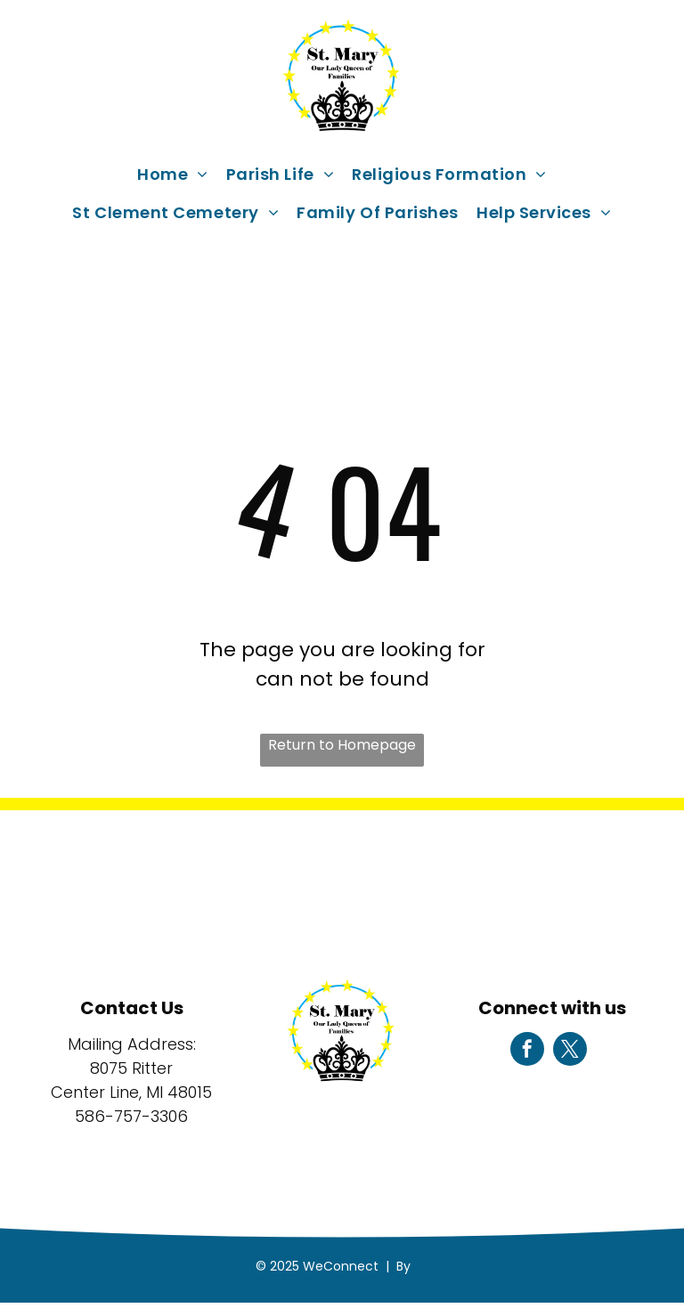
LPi (421, 1266)
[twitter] (570, 1051)
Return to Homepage (342, 745)
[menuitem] (172, 174)
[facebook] (527, 1051)
